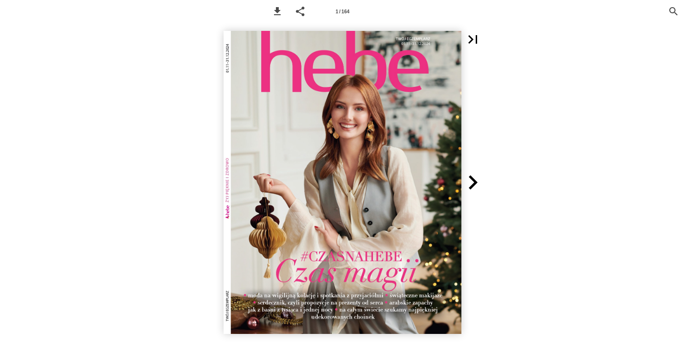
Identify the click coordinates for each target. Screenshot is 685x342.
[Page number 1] (342, 11)
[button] (277, 11)
